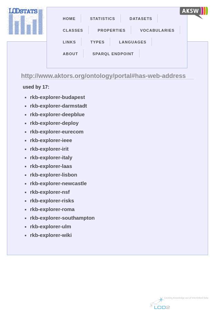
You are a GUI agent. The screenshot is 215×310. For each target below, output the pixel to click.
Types (97, 42)
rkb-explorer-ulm (50, 226)
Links (69, 42)
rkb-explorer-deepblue (57, 114)
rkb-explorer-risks (52, 200)
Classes (73, 30)
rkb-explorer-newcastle (58, 183)
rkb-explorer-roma (52, 209)
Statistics (102, 19)
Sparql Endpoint (113, 54)
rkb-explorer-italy (51, 157)
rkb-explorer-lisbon (53, 175)
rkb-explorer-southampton (62, 218)
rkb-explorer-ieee (51, 140)
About (70, 54)
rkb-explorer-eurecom (57, 131)
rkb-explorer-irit (49, 149)
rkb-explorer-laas (51, 166)
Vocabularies (157, 30)
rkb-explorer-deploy (54, 123)
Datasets (141, 19)
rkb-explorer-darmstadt (58, 106)
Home (69, 19)
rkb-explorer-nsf (50, 192)
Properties (112, 30)
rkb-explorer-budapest (57, 97)
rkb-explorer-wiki (51, 235)
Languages (132, 42)
